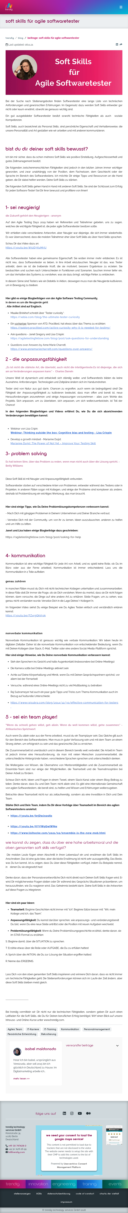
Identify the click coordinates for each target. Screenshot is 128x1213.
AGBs (39, 1194)
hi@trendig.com (16, 1152)
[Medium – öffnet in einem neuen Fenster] (88, 1114)
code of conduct (85, 1194)
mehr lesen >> (21, 1078)
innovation (38, 1184)
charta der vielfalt (109, 1194)
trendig (10, 38)
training (90, 1184)
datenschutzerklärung (58, 1194)
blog (20, 38)
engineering (64, 1184)
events (115, 1184)
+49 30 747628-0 (17, 1146)
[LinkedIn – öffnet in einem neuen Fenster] (65, 1114)
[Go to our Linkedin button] (116, 45)
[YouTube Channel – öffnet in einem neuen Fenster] (80, 1114)
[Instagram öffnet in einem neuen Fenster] (72, 1114)
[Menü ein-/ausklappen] (121, 7)
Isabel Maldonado (40, 1049)
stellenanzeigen (22, 1194)
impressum (66, 1202)
